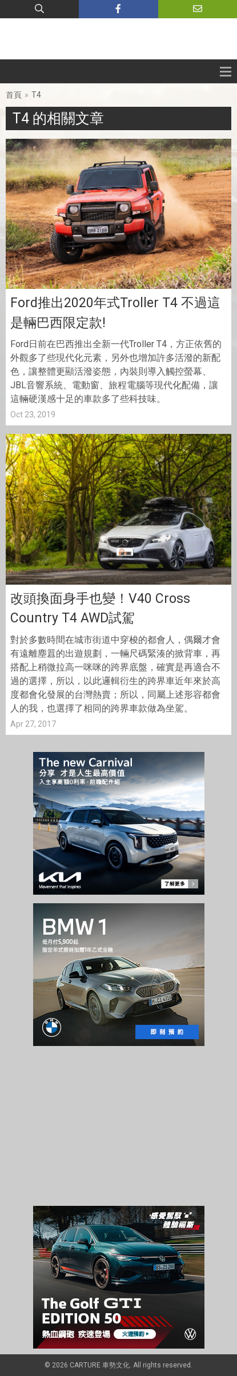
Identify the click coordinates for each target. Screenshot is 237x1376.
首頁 (14, 94)
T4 (36, 94)
